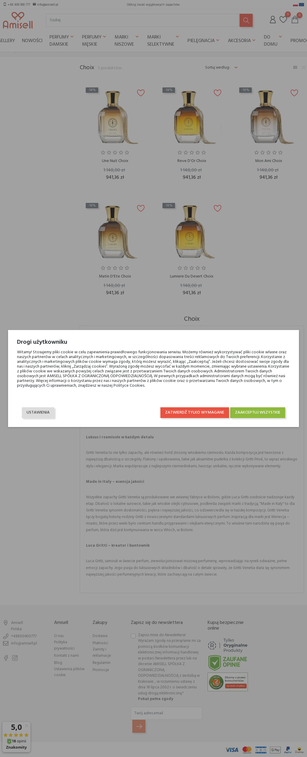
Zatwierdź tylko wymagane (195, 410)
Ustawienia (37, 410)
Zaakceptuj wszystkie (258, 410)
